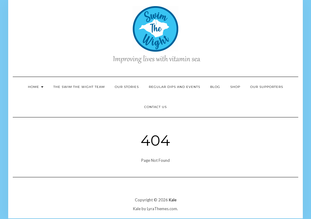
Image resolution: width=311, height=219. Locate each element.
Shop (235, 87)
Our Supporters (266, 87)
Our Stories (127, 87)
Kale (172, 199)
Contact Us (155, 107)
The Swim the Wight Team (79, 87)
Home (35, 87)
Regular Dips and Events (174, 87)
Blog (215, 87)
